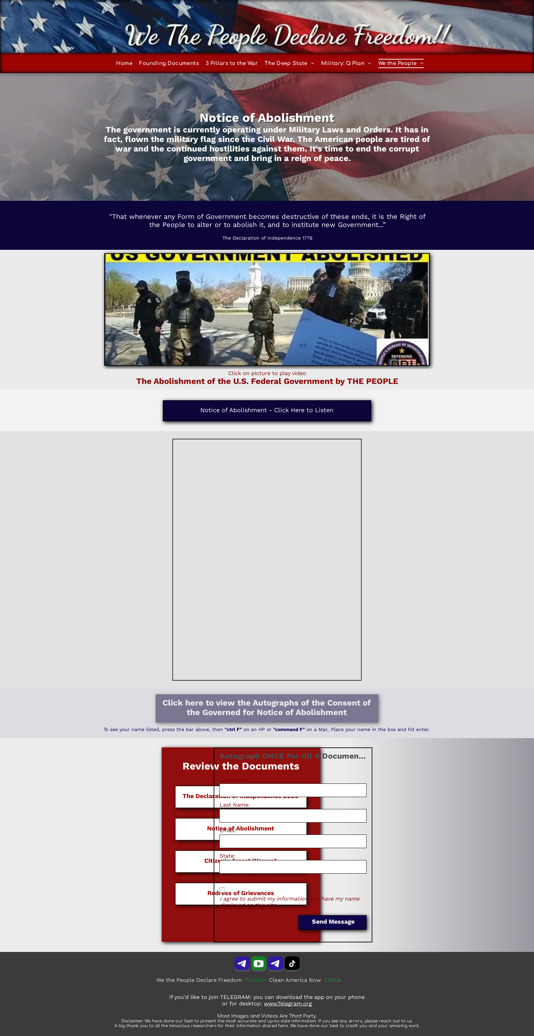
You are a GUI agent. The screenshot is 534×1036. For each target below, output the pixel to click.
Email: (182, 830)
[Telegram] (242, 964)
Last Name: (189, 805)
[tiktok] (292, 964)
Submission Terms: (199, 881)
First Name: (189, 779)
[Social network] (258, 964)
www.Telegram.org (288, 1003)
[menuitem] (127, 63)
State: (182, 856)
